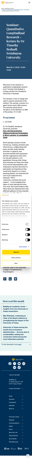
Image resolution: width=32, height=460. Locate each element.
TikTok (19, 367)
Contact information (14, 388)
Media (11, 426)
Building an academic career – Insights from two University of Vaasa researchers (15, 309)
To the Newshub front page (11, 344)
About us (11, 408)
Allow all (16, 252)
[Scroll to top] (27, 455)
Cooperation (12, 402)
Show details (23, 246)
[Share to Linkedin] (10, 278)
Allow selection (16, 257)
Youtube (19, 363)
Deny (16, 263)
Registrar (11, 420)
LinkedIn (14, 367)
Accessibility (13, 439)
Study (10, 396)
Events (12, 8)
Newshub (7, 8)
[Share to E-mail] (15, 278)
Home (2, 8)
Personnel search (14, 417)
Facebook (9, 363)
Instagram (23, 363)
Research (11, 399)
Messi (11, 429)
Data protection (13, 435)
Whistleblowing (13, 442)
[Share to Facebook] (4, 278)
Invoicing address (14, 423)
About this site (13, 432)
